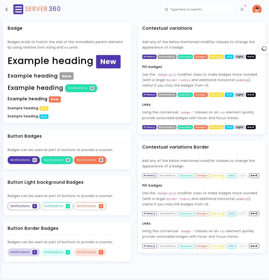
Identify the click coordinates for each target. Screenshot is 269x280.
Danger (200, 127)
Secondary (167, 127)
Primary (149, 127)
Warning (216, 127)
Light (239, 127)
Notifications (81, 88)
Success (185, 127)
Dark (250, 127)
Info (229, 127)
